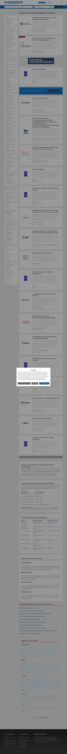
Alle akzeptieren (44, 383)
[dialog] (33, 377)
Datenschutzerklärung (42, 379)
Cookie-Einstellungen (24, 383)
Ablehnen (35, 383)
